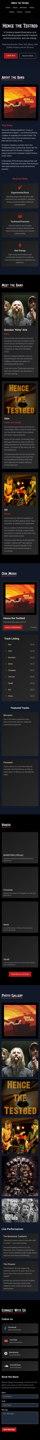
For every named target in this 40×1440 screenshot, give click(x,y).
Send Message (9, 1429)
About (15, 8)
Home (8, 8)
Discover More (27, 56)
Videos (11, 12)
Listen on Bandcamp (13, 627)
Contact (28, 12)
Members (23, 8)
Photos (19, 12)
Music (32, 8)
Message (5, 1410)
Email (3, 1401)
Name (4, 1392)
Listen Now (11, 56)
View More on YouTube (20, 974)
